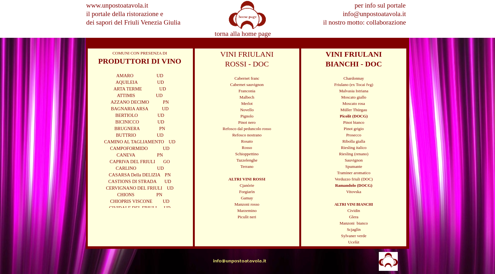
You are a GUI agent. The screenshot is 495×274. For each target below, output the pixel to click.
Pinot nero (247, 122)
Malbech (247, 97)
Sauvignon (354, 160)
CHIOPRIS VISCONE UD (140, 201)
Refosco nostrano (247, 135)
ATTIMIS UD (140, 95)
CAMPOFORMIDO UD (140, 148)
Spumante (353, 166)
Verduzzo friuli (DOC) (354, 179)
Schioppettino (247, 153)
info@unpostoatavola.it (374, 14)
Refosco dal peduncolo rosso (247, 128)
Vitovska (353, 191)
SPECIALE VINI (190, 43)
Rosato (247, 141)
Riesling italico (354, 147)
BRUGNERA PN (139, 128)
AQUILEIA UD (140, 82)
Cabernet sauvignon (247, 84)
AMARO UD (139, 75)
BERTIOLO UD (139, 115)
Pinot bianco (353, 122)
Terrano (247, 166)
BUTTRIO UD (140, 135)
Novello (247, 109)
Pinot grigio (354, 128)
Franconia (246, 90)
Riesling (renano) (353, 153)
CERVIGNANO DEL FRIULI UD (140, 188)
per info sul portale (380, 5)
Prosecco (353, 135)
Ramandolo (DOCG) (353, 185)
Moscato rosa (354, 103)
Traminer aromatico (354, 172)
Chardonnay (353, 78)
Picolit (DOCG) (353, 116)
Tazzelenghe (246, 160)
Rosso (247, 147)
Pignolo (246, 116)
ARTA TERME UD (140, 88)
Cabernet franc (247, 78)
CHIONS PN (139, 194)
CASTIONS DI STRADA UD (139, 181)
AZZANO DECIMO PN (139, 102)
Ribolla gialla (353, 141)
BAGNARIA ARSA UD (140, 108)
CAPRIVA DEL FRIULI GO (140, 161)
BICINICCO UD (139, 121)
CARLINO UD (140, 168)
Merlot (247, 103)
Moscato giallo (354, 97)
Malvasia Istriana (353, 90)
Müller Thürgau (353, 109)
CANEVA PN (139, 154)
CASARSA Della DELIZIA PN (140, 174)
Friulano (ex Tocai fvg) (353, 84)
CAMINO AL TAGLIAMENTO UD (140, 141)
